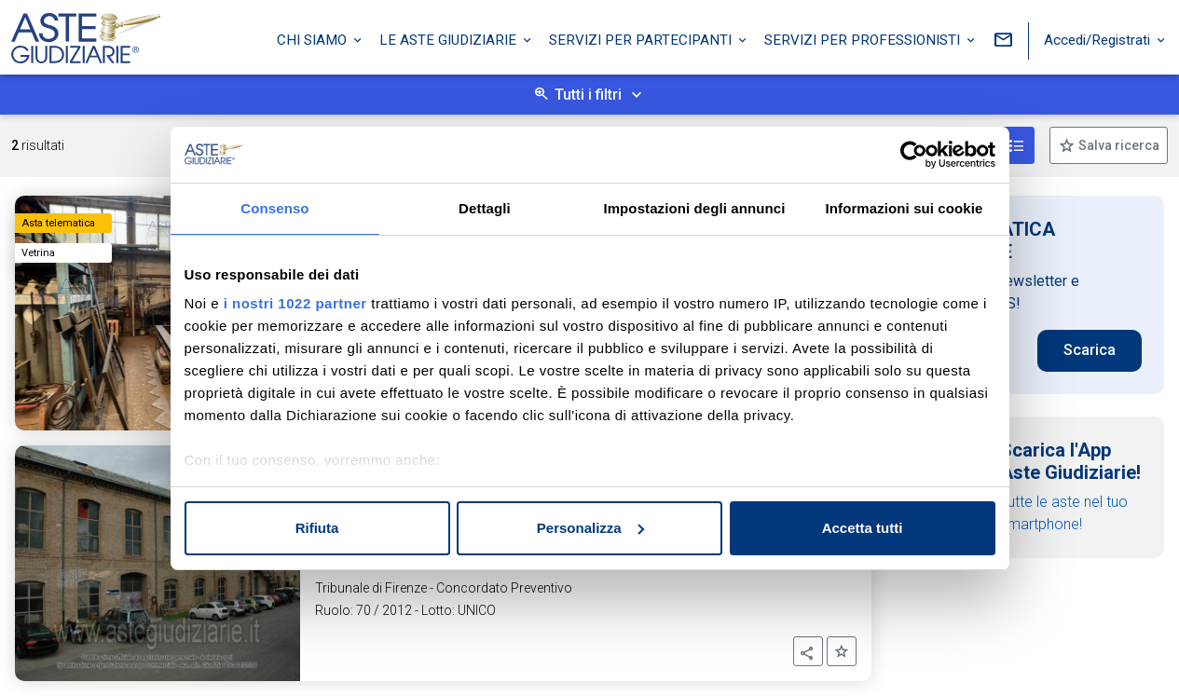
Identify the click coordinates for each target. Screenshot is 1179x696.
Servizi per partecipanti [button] (642, 40)
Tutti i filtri (588, 94)
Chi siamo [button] (313, 40)
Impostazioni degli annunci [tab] (694, 208)
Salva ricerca (1117, 145)
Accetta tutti (862, 528)
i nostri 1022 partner (295, 303)
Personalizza (590, 528)
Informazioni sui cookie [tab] (904, 208)
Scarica (1089, 350)
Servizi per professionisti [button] (864, 40)
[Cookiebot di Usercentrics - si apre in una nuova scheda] (913, 155)
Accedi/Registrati (1099, 40)
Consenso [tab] (274, 208)
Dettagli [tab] (485, 208)
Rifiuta (317, 528)
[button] (808, 651)
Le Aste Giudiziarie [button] (449, 40)
